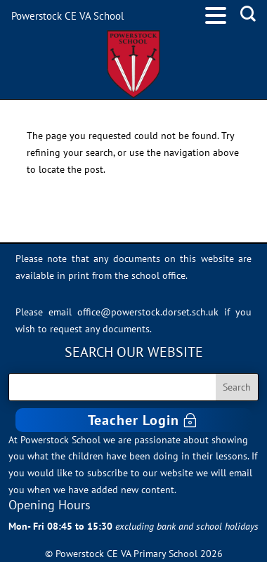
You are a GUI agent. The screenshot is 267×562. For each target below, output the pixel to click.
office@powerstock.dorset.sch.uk (148, 312)
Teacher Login (133, 420)
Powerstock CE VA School (67, 15)
